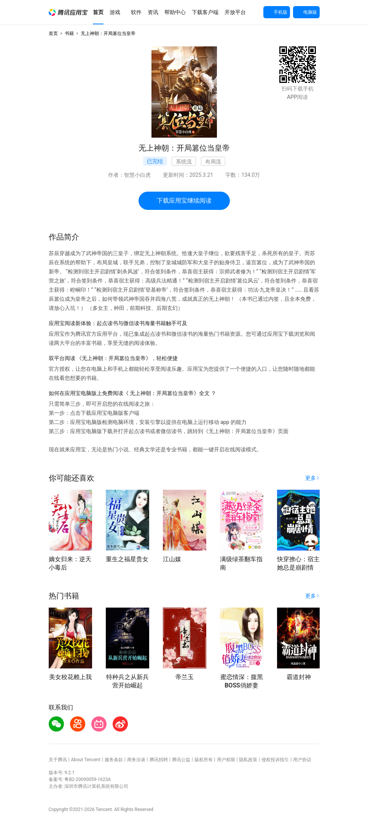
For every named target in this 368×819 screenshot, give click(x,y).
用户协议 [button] (302, 759)
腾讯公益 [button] (181, 759)
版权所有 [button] (203, 759)
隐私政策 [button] (248, 759)
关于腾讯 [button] (58, 759)
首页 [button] (53, 33)
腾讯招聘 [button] (159, 759)
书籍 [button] (69, 33)
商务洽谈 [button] (136, 759)
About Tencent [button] (85, 759)
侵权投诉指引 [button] (275, 759)
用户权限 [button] (226, 759)
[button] (68, 12)
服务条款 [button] (114, 759)
